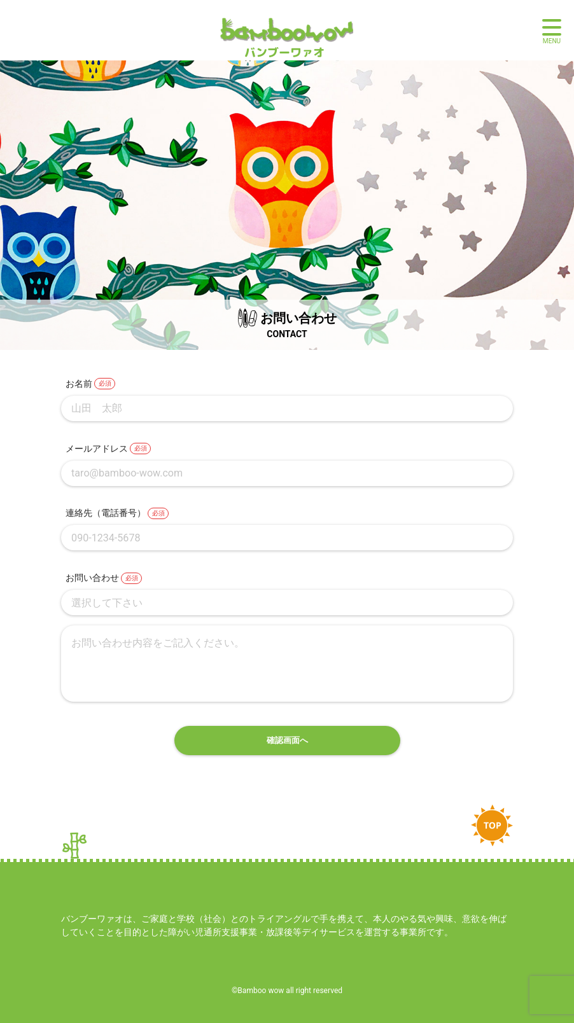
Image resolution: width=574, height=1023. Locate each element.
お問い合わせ (92, 578)
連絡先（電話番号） (106, 513)
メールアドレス (97, 448)
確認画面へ (287, 740)
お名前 (79, 384)
